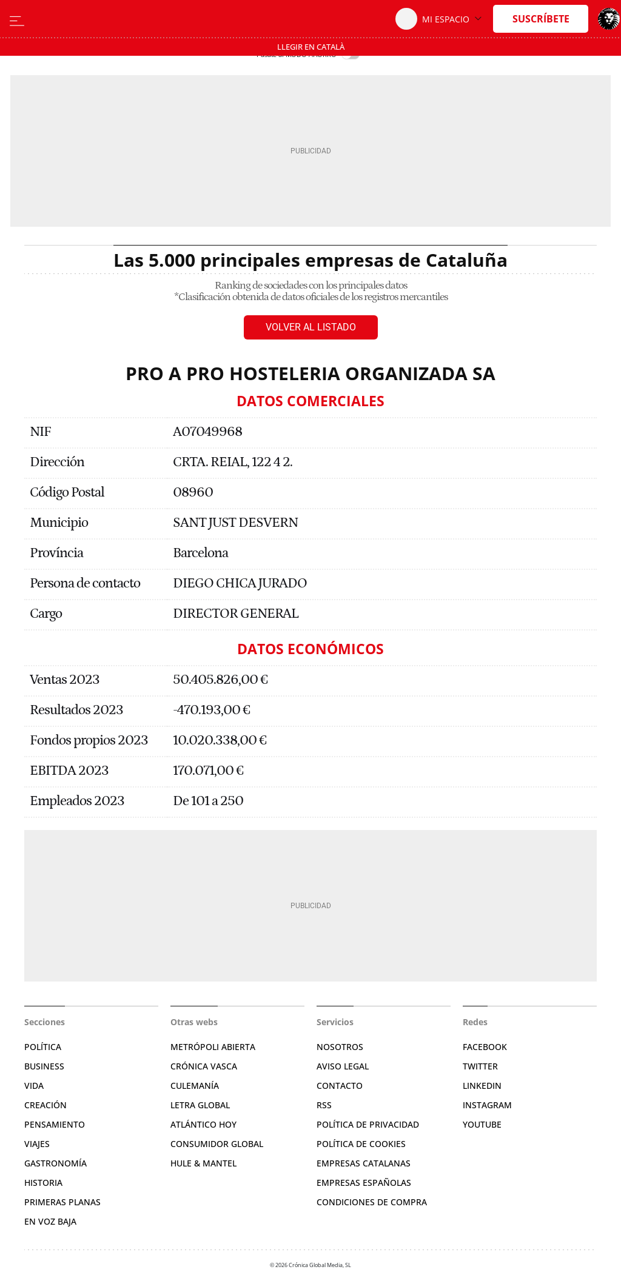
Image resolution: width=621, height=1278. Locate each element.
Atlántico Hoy (203, 1124)
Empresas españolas (364, 1182)
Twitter (480, 1066)
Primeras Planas (62, 1202)
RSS (324, 1105)
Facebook (485, 1046)
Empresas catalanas (364, 1163)
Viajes (37, 1143)
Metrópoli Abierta (212, 1046)
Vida (34, 1085)
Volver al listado (311, 327)
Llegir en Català (310, 46)
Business (44, 1066)
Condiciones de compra (372, 1202)
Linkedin (482, 1085)
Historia (43, 1182)
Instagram (487, 1105)
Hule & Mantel (203, 1163)
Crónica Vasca (203, 1066)
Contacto (340, 1085)
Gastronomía (55, 1163)
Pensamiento (54, 1124)
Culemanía (194, 1085)
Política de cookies (361, 1143)
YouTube (482, 1124)
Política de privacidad (368, 1124)
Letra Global (200, 1105)
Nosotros (340, 1046)
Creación (45, 1105)
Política (42, 1046)
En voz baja (50, 1221)
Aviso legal (343, 1066)
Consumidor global (216, 1143)
